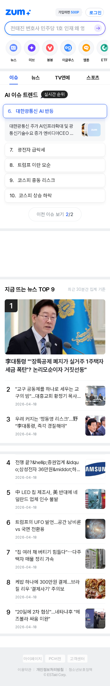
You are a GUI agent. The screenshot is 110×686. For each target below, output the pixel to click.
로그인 (95, 12)
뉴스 (35, 78)
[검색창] (47, 28)
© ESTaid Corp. (55, 675)
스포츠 (93, 78)
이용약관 (24, 670)
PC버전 (55, 658)
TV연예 (62, 78)
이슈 (13, 78)
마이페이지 (32, 658)
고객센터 (77, 658)
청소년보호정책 (80, 670)
